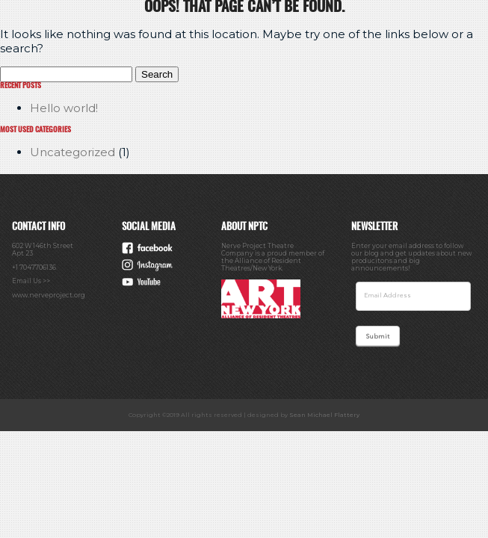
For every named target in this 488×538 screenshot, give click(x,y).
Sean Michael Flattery (324, 414)
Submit (377, 337)
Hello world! (64, 108)
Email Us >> (31, 281)
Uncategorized (72, 152)
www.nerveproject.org (48, 295)
